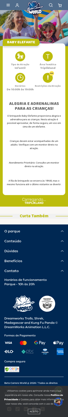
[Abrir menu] (8, 5)
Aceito (34, 411)
